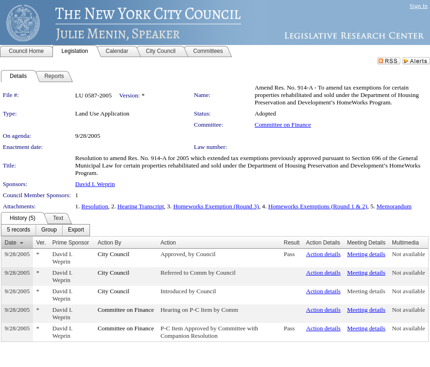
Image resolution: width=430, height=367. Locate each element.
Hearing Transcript (140, 206)
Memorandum (394, 206)
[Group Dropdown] (49, 230)
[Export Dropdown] (76, 230)
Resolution (94, 206)
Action (168, 242)
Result (292, 242)
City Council (113, 254)
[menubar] (45, 230)
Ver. (41, 242)
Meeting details (366, 254)
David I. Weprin (95, 183)
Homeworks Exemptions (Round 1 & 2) (317, 206)
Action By (109, 242)
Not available (408, 254)
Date (10, 242)
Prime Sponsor (70, 242)
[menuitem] (18, 230)
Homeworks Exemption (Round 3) (216, 206)
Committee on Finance (283, 124)
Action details (323, 254)
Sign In (419, 5)
